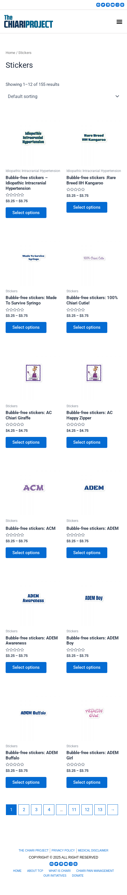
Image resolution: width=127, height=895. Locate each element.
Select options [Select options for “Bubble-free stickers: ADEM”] (87, 552)
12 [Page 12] (87, 809)
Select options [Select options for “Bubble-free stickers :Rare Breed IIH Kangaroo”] (87, 207)
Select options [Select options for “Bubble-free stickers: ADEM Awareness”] (26, 667)
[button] (119, 21)
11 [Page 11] (74, 809)
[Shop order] (63, 96)
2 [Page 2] (24, 809)
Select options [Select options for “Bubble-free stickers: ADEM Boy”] (87, 667)
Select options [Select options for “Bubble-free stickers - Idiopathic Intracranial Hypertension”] (26, 212)
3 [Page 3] (36, 809)
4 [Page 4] (49, 809)
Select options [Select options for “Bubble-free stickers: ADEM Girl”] (87, 782)
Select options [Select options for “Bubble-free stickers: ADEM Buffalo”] (26, 782)
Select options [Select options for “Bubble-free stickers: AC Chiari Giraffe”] (26, 442)
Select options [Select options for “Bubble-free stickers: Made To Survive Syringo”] (26, 327)
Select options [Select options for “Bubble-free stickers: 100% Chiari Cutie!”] (87, 327)
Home (10, 53)
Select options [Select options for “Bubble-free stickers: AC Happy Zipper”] (87, 442)
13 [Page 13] (100, 809)
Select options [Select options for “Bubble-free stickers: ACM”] (26, 552)
